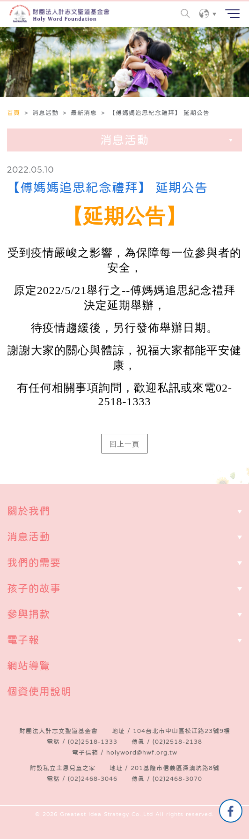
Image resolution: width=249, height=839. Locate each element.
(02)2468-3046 (92, 779)
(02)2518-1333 (92, 742)
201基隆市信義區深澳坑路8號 (175, 768)
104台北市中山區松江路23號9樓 (181, 731)
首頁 (14, 113)
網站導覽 (28, 665)
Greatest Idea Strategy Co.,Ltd (106, 814)
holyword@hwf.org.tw (141, 752)
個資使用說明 (39, 691)
